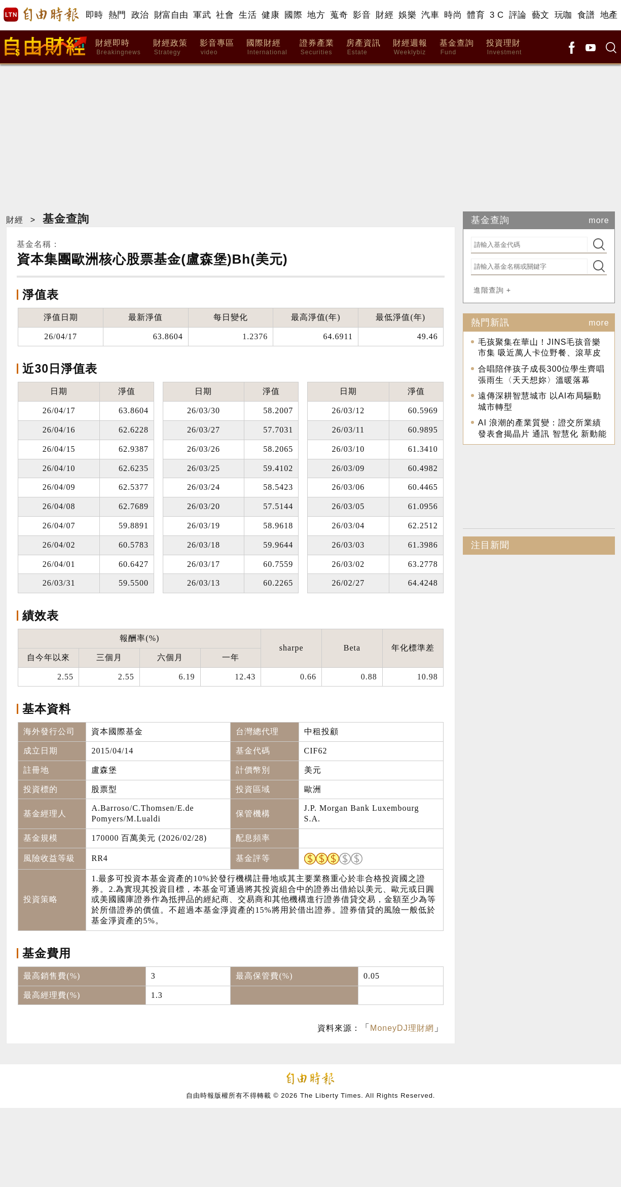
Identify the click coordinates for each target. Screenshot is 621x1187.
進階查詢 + (492, 290)
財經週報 (410, 47)
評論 (518, 15)
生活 (248, 15)
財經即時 (117, 47)
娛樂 (407, 15)
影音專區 (217, 47)
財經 (384, 15)
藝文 (541, 15)
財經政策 (170, 47)
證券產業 (317, 47)
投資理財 (504, 47)
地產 (609, 15)
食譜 (586, 15)
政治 (140, 15)
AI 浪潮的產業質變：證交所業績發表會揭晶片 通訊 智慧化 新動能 (542, 428)
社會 (225, 15)
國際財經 (266, 47)
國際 (293, 15)
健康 (270, 15)
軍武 (202, 15)
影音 (362, 15)
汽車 (430, 15)
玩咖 (563, 15)
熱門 (117, 15)
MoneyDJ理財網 (402, 1028)
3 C (497, 15)
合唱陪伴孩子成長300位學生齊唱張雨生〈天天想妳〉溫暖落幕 (541, 374)
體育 (476, 15)
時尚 (453, 15)
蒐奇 (339, 15)
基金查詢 (457, 47)
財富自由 (171, 15)
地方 (316, 15)
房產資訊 (363, 47)
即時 (94, 15)
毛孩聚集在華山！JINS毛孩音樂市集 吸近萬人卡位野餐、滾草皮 (539, 347)
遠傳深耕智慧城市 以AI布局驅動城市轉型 (540, 401)
